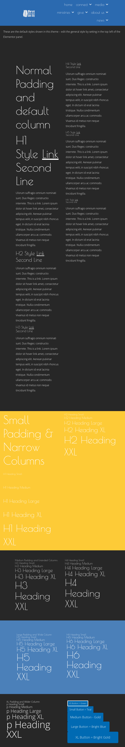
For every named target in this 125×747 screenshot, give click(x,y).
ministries (65, 12)
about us (99, 12)
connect (83, 4)
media (101, 4)
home (68, 4)
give (82, 12)
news (102, 20)
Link (50, 153)
